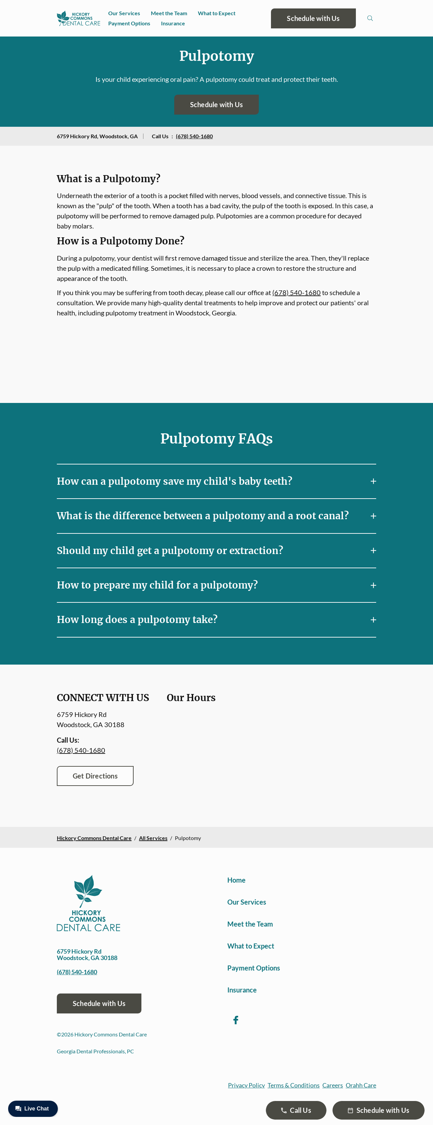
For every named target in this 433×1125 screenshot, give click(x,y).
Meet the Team (169, 13)
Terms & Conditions (294, 1085)
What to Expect (216, 13)
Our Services (124, 13)
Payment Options (129, 23)
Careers (332, 1085)
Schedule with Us (313, 18)
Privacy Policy (246, 1085)
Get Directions (95, 776)
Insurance (173, 23)
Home (236, 880)
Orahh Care (361, 1085)
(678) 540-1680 (194, 136)
